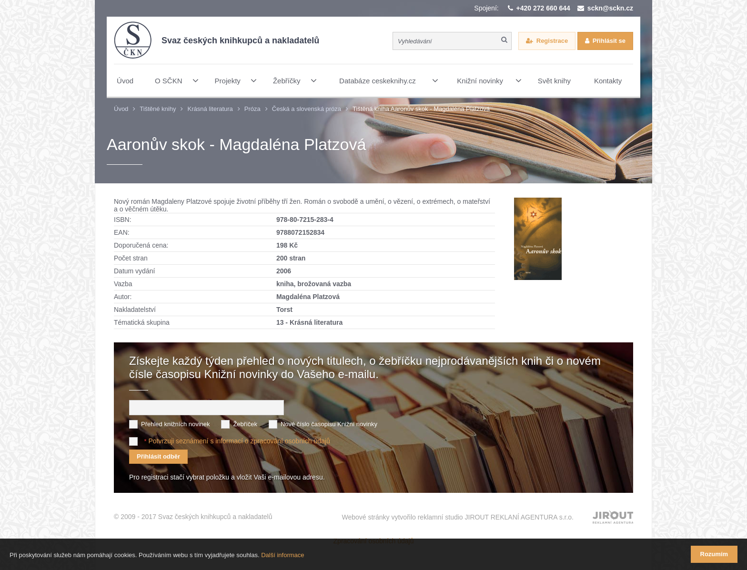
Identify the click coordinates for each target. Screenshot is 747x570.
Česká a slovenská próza (306, 108)
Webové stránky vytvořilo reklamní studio (458, 517)
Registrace (552, 40)
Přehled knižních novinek (175, 424)
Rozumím (714, 554)
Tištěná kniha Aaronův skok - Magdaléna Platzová (421, 108)
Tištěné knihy (158, 108)
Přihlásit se (609, 40)
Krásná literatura (209, 108)
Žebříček (245, 424)
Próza (252, 108)
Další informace (282, 555)
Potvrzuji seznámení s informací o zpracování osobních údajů (239, 441)
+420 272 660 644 (543, 8)
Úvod (121, 108)
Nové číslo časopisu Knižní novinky (329, 424)
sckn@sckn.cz (610, 8)
